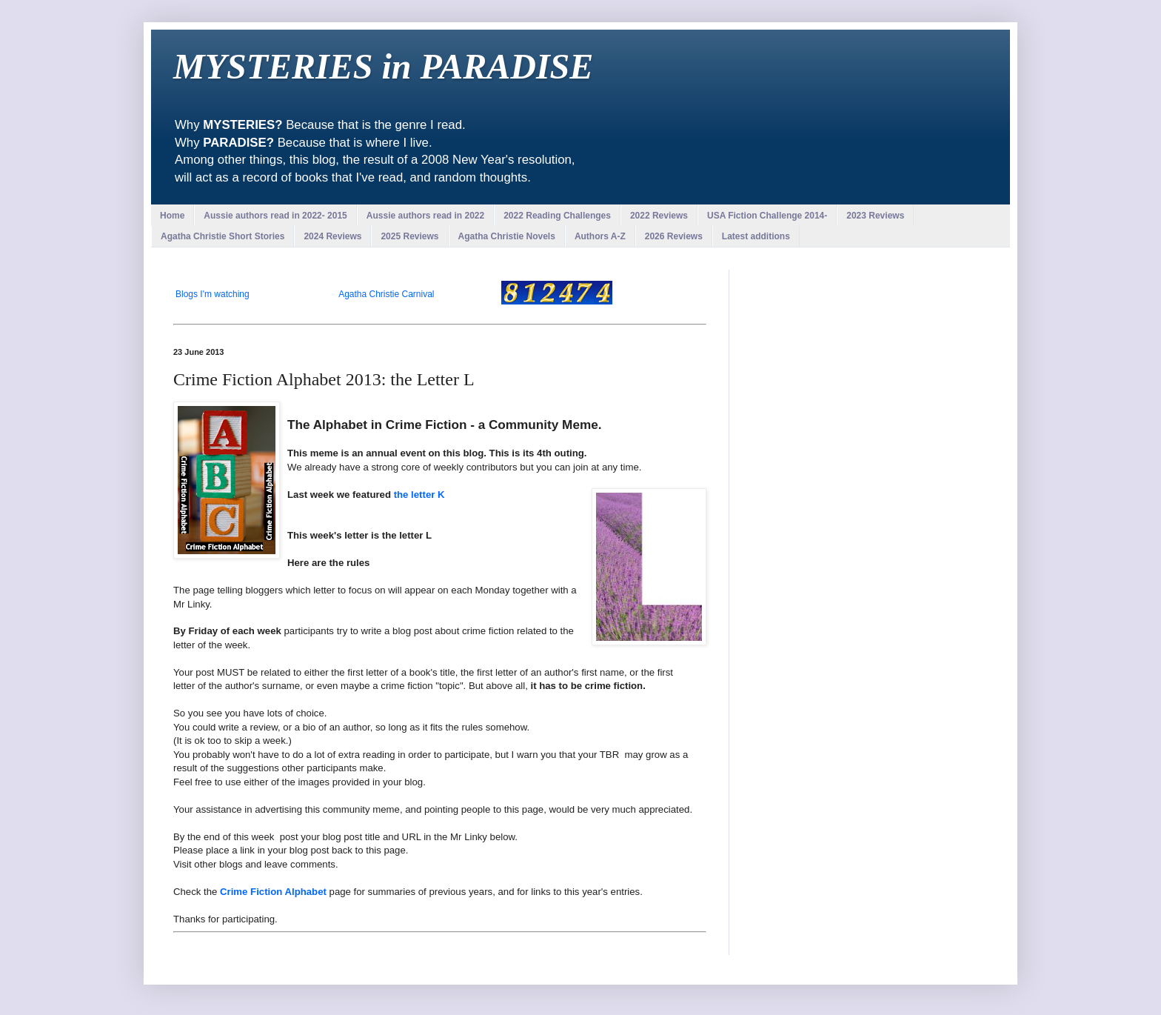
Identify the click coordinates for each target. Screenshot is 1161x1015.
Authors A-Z (600, 236)
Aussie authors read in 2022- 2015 (275, 215)
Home (172, 215)
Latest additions (756, 236)
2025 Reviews (409, 236)
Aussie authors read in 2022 (425, 215)
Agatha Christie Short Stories (222, 236)
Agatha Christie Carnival (386, 294)
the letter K (419, 494)
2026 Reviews (674, 236)
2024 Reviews (332, 236)
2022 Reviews (659, 215)
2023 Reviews (875, 215)
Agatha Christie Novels (506, 236)
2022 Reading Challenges (557, 215)
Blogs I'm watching (212, 294)
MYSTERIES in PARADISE (383, 66)
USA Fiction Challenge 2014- (767, 215)
